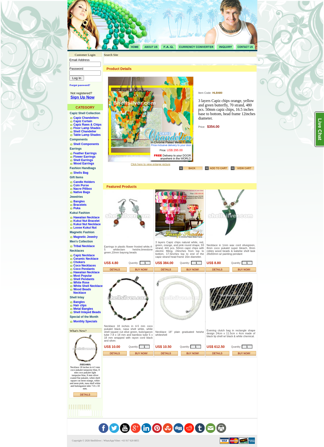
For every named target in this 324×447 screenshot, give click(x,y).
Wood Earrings (84, 163)
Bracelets (80, 204)
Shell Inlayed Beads (87, 312)
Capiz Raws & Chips (88, 124)
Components (79, 139)
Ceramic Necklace (86, 258)
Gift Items (76, 177)
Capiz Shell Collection (85, 113)
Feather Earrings (85, 153)
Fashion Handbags (83, 168)
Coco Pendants (84, 269)
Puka (77, 208)
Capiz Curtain (83, 121)
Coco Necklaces (85, 265)
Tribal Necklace (84, 246)
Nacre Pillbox (83, 188)
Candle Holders (84, 182)
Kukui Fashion (80, 213)
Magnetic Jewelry (86, 237)
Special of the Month (84, 316)
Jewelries (76, 196)
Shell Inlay (77, 297)
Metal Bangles (83, 308)
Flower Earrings (85, 156)
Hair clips (80, 305)
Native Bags (82, 192)
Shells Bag (81, 172)
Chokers (79, 262)
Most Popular (83, 275)
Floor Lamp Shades (87, 128)
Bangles (79, 201)
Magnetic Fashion (82, 232)
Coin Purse (81, 185)
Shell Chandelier (85, 131)
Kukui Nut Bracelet (87, 221)
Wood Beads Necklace (82, 291)
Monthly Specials (85, 321)
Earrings (76, 148)
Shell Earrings (83, 160)
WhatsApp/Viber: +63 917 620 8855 (121, 440)
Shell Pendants (84, 279)
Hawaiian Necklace (87, 217)
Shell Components (86, 144)
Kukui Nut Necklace (87, 224)
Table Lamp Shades (87, 135)
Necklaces (77, 250)
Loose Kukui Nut (85, 227)
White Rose (81, 282)
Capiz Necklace (84, 255)
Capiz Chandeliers (86, 118)
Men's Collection (81, 241)
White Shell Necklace (88, 286)
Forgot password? (79, 85)
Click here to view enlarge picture (150, 164)
